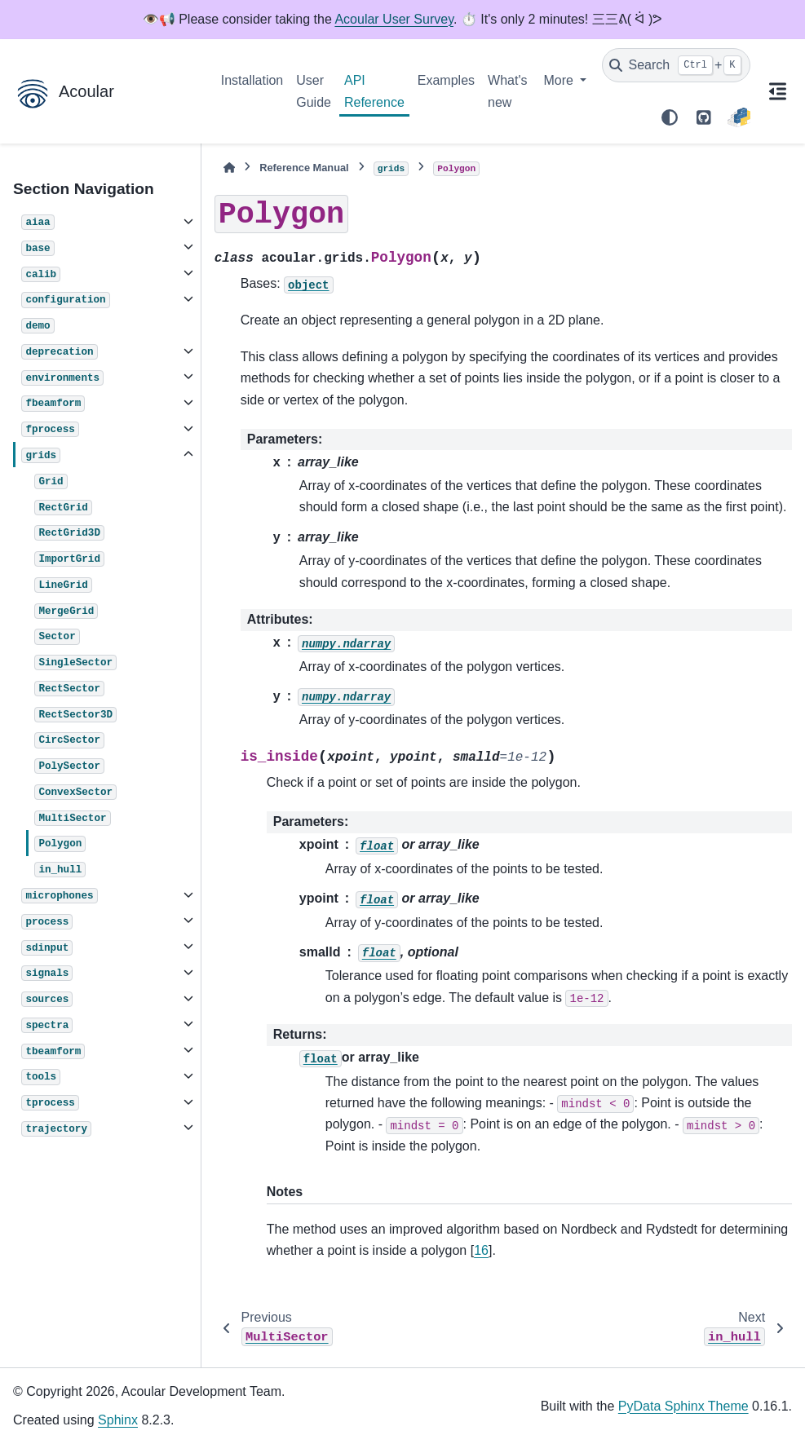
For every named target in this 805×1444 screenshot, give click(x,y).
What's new (507, 90)
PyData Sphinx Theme (683, 1406)
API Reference (374, 90)
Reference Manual (304, 167)
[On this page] (777, 91)
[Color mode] (669, 117)
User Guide (313, 90)
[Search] (676, 65)
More (560, 80)
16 (481, 1250)
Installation (252, 80)
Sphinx (118, 1420)
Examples (446, 80)
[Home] (229, 167)
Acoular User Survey (393, 19)
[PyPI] (739, 117)
